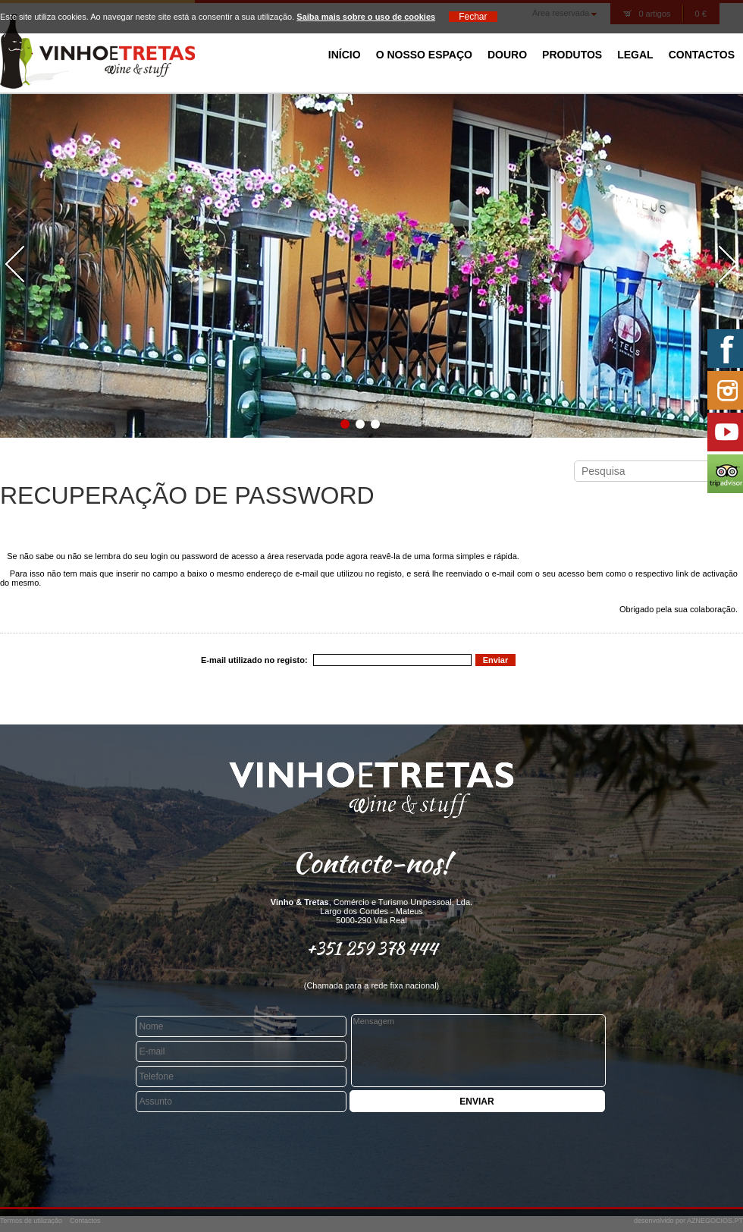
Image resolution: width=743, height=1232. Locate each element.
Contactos (702, 55)
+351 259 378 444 (371, 948)
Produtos (572, 55)
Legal (635, 55)
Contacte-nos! (371, 862)
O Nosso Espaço (424, 55)
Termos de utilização (31, 1220)
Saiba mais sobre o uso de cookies (365, 16)
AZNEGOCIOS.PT (715, 1220)
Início (344, 55)
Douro (507, 55)
